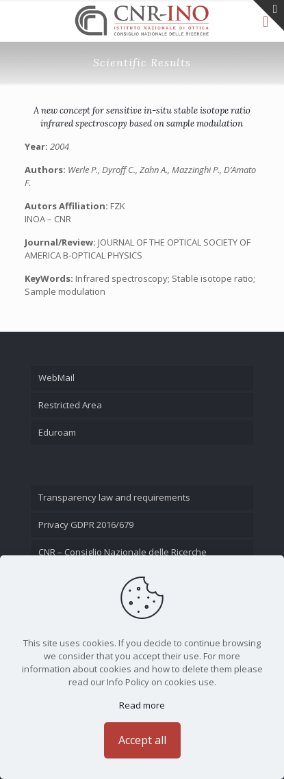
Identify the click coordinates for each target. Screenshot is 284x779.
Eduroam (57, 432)
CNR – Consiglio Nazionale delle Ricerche (122, 552)
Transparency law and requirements (114, 497)
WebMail (56, 377)
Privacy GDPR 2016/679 (85, 524)
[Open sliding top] (268, 15)
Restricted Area (70, 405)
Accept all (142, 740)
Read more (142, 705)
